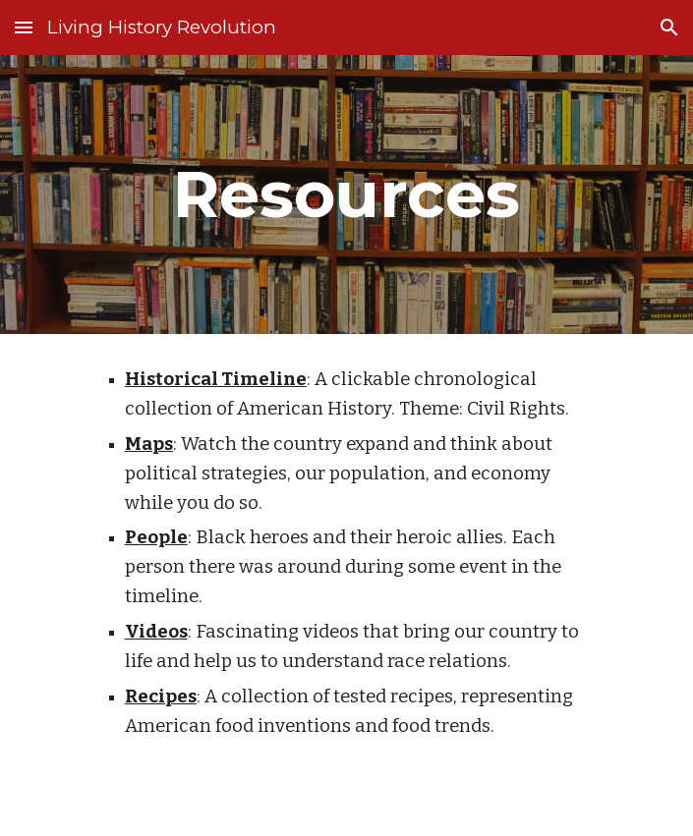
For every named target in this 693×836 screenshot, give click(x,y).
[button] (23, 27)
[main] (346, 194)
